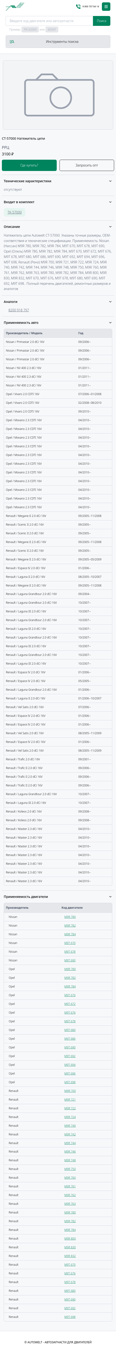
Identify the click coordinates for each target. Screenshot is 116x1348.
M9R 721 (70, 1100)
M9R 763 (70, 1204)
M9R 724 (70, 1117)
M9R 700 (70, 1091)
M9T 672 (70, 1004)
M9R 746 (70, 1152)
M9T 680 (70, 1030)
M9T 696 (70, 1073)
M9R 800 (70, 1239)
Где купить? (29, 165)
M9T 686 (70, 1039)
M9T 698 (70, 1082)
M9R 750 (70, 1169)
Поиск (101, 21)
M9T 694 (70, 1065)
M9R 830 (70, 1247)
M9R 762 (70, 1195)
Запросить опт (87, 165)
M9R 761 (70, 1186)
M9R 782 (70, 926)
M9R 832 (70, 1256)
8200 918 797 (18, 310)
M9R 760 (70, 1178)
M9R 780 (70, 917)
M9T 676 (70, 1013)
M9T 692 (70, 1056)
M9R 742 (70, 1134)
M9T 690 (70, 960)
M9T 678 (70, 952)
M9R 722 (70, 1108)
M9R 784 (70, 934)
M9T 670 (70, 943)
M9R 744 (70, 1143)
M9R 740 (70, 1126)
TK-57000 (15, 212)
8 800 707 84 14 (87, 6)
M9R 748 (70, 1160)
